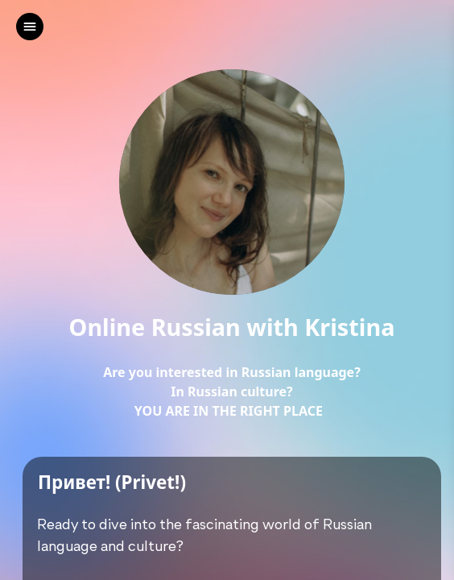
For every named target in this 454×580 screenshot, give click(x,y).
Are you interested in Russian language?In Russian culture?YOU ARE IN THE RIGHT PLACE (232, 391)
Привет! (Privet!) (112, 483)
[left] (29, 26)
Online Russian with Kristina (232, 327)
